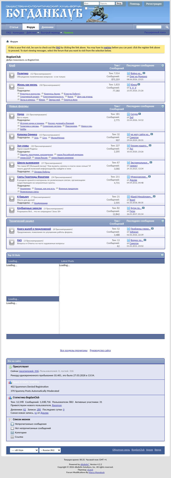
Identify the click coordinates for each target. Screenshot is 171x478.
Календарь (18, 32)
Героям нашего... (139, 145)
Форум (31, 27)
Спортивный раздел (29, 96)
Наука (20, 114)
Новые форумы (18, 106)
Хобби (23, 129)
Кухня (70, 96)
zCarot (90, 469)
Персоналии (71, 126)
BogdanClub (137, 449)
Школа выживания (28, 162)
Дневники (48, 27)
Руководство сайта (100, 350)
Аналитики (25, 188)
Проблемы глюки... (140, 228)
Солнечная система (52, 126)
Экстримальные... (140, 162)
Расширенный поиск (155, 32)
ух (35, 412)
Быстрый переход (50, 32)
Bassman (57, 405)
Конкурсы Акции (52, 93)
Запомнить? (92, 8)
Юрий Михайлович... (141, 196)
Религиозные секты (29, 191)
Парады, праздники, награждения (36, 154)
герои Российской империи (70, 154)
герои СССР (25, 157)
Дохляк (44, 412)
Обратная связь (121, 449)
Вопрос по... (137, 240)
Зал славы (23, 145)
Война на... (136, 73)
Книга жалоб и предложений (34, 228)
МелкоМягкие (57, 137)
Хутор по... (136, 208)
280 (39, 409)
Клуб (12, 65)
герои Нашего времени (62, 157)
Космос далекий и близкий (61, 123)
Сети (44, 137)
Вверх (158, 449)
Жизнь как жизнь (27, 84)
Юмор (42, 99)
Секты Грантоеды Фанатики (33, 176)
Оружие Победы (42, 171)
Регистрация (154, 3)
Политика (22, 73)
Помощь (135, 3)
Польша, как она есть (45, 188)
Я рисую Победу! (72, 93)
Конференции (41, 203)
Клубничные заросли (29, 208)
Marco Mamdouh (97, 472)
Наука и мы (86, 126)
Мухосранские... (139, 176)
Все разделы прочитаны (73, 350)
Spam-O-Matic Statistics (26, 382)
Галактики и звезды (29, 126)
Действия (31, 32)
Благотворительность (53, 96)
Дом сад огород (84, 96)
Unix (36, 137)
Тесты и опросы (27, 99)
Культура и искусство (30, 93)
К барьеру (23, 196)
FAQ (8, 32)
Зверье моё (54, 99)
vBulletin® (85, 464)
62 (24, 409)
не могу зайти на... (140, 134)
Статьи (14, 27)
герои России (41, 157)
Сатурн (134, 114)
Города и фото (70, 99)
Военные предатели (68, 188)
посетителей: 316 (29, 371)
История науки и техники (32, 123)
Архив (149, 449)
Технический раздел (21, 221)
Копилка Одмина (27, 134)
